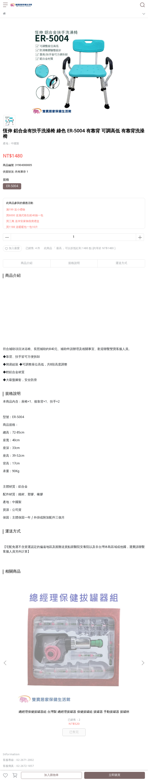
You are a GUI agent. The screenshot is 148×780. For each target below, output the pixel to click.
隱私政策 (53, 710)
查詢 (5, 710)
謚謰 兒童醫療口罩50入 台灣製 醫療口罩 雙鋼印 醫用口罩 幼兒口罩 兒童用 (74, 624)
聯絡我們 (79, 710)
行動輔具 (89, 725)
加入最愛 (12, 248)
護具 (130, 725)
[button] (142, 618)
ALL (59, 731)
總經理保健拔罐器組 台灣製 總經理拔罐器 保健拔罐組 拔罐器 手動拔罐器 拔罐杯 (29, 624)
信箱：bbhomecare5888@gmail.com (25, 688)
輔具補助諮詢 (46, 725)
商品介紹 (26, 263)
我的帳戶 (28, 710)
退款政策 (41, 710)
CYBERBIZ (91, 765)
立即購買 (114, 775)
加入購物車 (51, 775)
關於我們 (15, 710)
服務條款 (66, 710)
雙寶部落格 (70, 731)
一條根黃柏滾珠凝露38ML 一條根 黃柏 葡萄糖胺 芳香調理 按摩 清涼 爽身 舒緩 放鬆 (118, 624)
